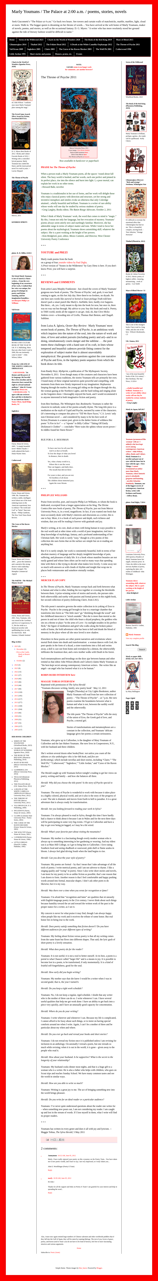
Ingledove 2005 (33, 49)
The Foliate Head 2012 (56, 44)
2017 (16, 689)
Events (79, 54)
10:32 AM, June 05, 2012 (67, 1156)
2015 (16, 696)
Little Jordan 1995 (18, 54)
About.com (23, 390)
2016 (16, 692)
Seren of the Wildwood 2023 (31, 40)
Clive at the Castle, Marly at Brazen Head (23, 654)
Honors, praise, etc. (63, 54)
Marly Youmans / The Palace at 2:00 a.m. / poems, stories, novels (69, 11)
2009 (16, 716)
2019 (16, 682)
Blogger (99, 1268)
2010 (16, 713)
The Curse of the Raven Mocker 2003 (75, 49)
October (20, 661)
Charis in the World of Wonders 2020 (64, 40)
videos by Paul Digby (73, 262)
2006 (16, 726)
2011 (16, 709)
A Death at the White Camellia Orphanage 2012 (91, 44)
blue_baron (83, 1268)
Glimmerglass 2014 (18, 44)
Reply (50, 1170)
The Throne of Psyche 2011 (128, 44)
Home (12, 40)
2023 (16, 668)
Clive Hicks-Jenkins (83, 150)
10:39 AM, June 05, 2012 (62, 1178)
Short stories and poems (40, 54)
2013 (16, 702)
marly (50, 1178)
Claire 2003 (50, 49)
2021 (16, 675)
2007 (16, 723)
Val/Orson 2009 (16, 49)
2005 (16, 730)
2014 (16, 699)
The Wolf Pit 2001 (103, 49)
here (86, 152)
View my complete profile (135, 638)
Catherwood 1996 (123, 49)
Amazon (86, 157)
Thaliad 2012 (36, 44)
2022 (16, 672)
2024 (16, 665)
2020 (16, 679)
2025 (16, 646)
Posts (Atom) (55, 1252)
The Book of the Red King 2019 (98, 40)
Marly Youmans (135, 635)
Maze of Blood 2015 (124, 40)
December (20, 649)
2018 (16, 685)
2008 (16, 719)
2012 (16, 706)
